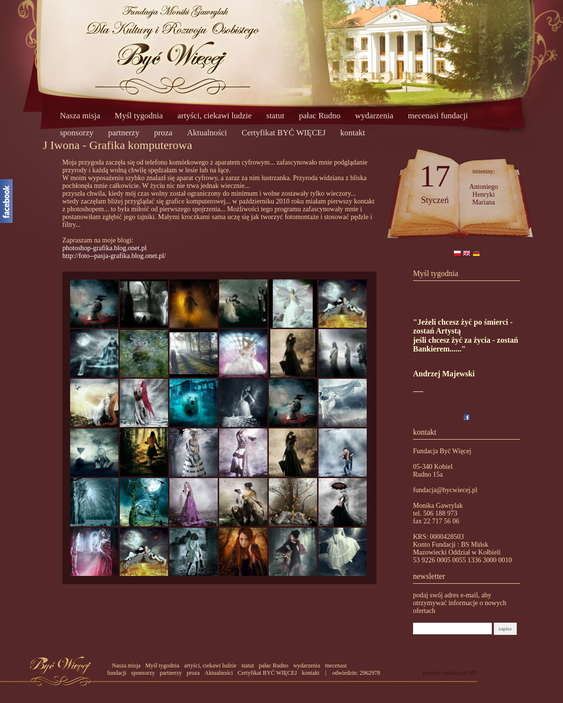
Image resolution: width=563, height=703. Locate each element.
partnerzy (123, 132)
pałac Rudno (319, 115)
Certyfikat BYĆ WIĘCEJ (284, 132)
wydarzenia (374, 115)
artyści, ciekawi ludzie (214, 115)
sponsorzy (77, 132)
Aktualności (207, 132)
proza (163, 132)
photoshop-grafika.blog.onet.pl (104, 248)
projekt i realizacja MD (450, 672)
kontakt (352, 132)
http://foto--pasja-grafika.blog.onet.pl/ (114, 255)
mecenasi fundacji (438, 115)
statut (275, 115)
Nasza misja (80, 115)
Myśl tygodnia (139, 115)
